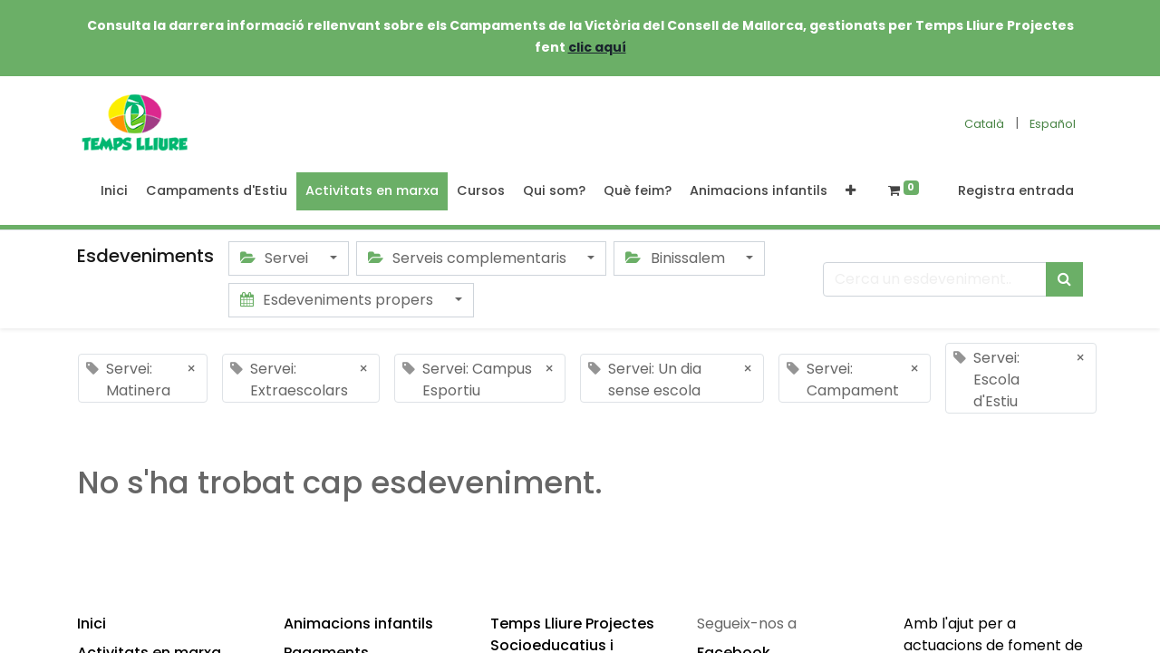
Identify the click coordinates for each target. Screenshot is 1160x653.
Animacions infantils (358, 623)
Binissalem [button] (676, 258)
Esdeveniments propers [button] (338, 299)
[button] (850, 191)
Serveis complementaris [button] (469, 258)
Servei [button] (276, 258)
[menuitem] (114, 191)
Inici (91, 623)
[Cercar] (1064, 279)
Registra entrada (1016, 190)
